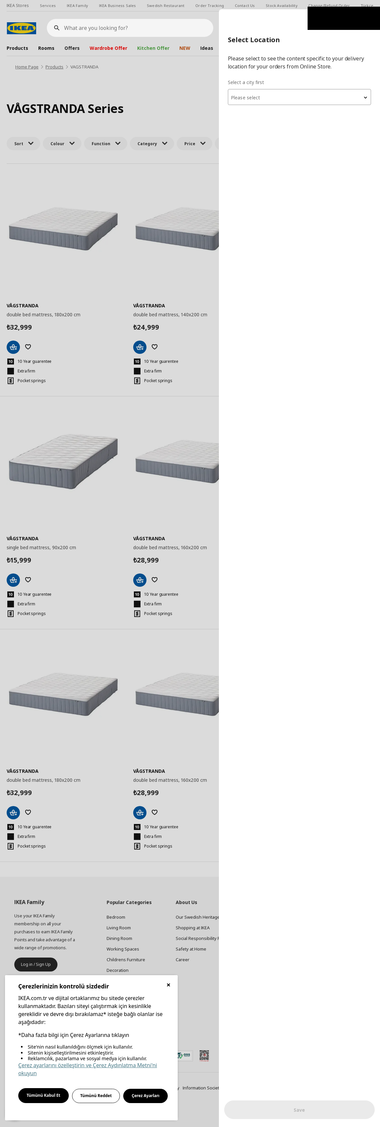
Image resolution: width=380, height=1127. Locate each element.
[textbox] (300, 88)
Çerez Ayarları (145, 1095)
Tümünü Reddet (96, 1095)
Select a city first (248, 73)
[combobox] (300, 88)
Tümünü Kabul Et (43, 1095)
